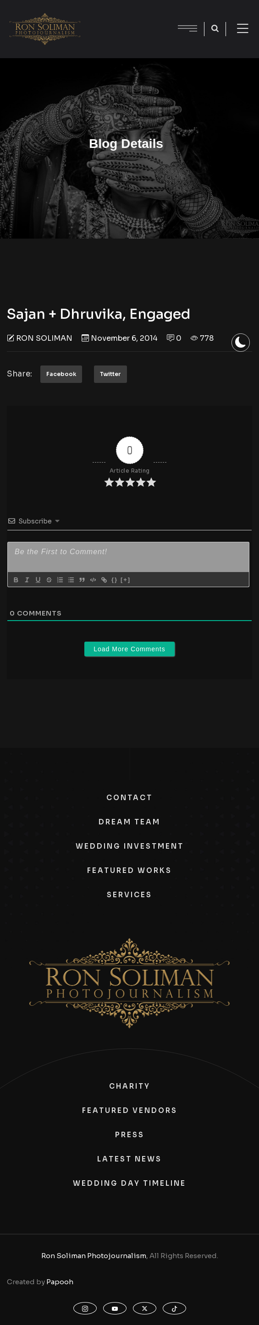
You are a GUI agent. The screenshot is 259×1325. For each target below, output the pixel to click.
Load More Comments (129, 649)
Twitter (110, 374)
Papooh (59, 1281)
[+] (126, 579)
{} (114, 579)
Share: (19, 374)
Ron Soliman (44, 338)
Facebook (61, 374)
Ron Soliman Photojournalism (93, 1255)
